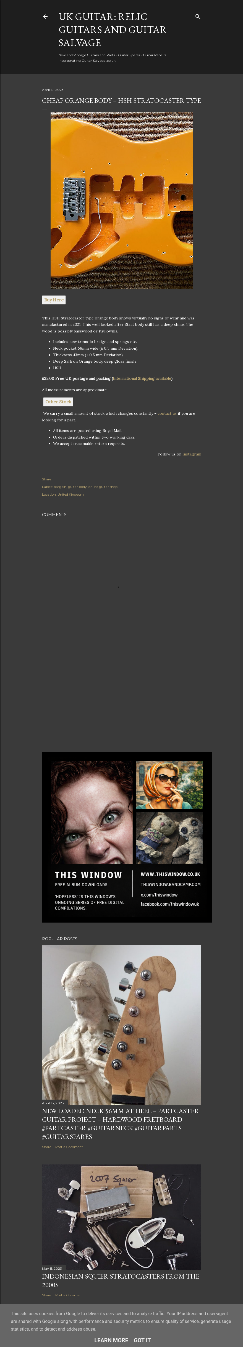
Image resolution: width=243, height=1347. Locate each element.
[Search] (198, 15)
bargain (60, 487)
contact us (167, 413)
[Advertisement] (121, 699)
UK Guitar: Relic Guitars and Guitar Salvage (113, 29)
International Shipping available (142, 378)
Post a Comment (69, 1147)
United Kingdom (71, 494)
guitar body (77, 487)
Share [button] (46, 479)
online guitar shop (102, 487)
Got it (142, 1340)
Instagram (191, 454)
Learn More (111, 1340)
